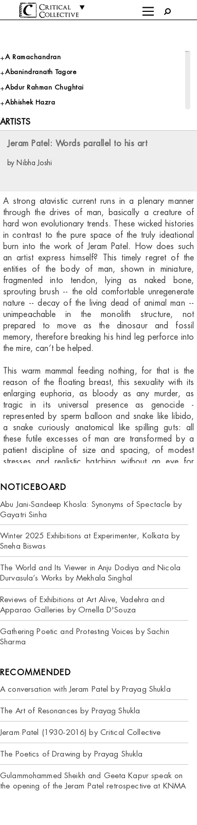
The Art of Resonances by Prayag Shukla (70, 710)
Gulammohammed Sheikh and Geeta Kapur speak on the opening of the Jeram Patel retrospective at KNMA (93, 780)
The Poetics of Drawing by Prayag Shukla (71, 754)
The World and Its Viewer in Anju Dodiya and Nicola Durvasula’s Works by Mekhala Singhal (90, 573)
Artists (15, 121)
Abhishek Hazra (30, 102)
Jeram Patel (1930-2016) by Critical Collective (80, 732)
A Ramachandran (33, 56)
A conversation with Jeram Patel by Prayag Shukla (85, 689)
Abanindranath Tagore (40, 71)
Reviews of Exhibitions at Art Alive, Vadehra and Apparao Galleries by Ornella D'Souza (82, 604)
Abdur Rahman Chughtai (44, 87)
